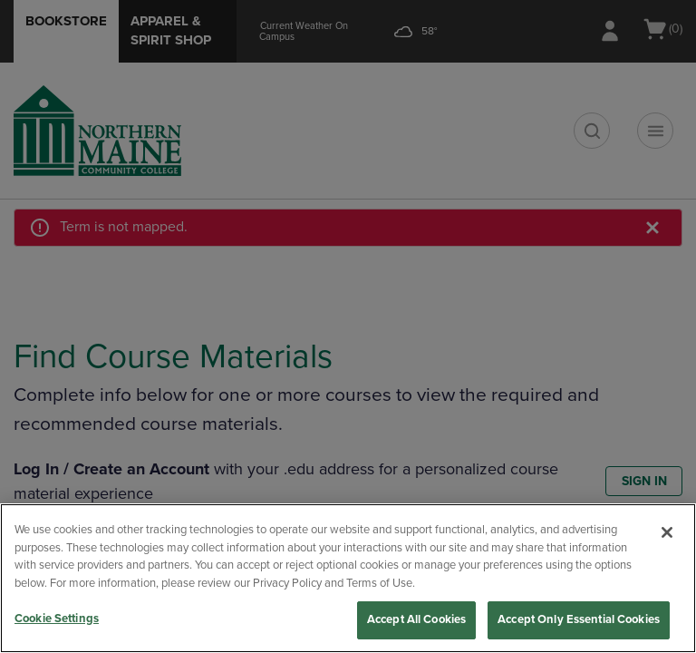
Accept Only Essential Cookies (579, 619)
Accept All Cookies (416, 619)
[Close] (667, 532)
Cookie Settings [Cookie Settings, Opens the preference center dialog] (56, 618)
